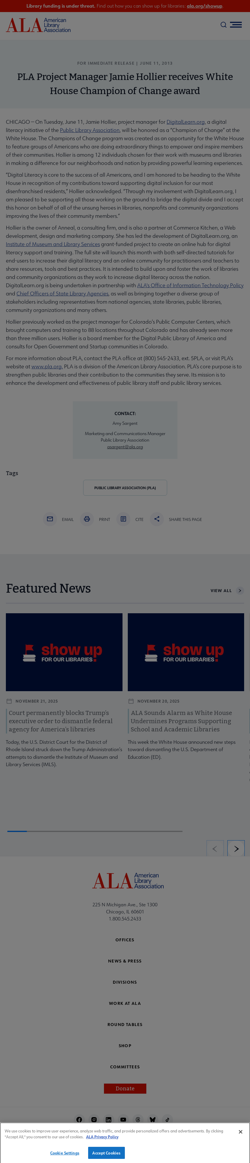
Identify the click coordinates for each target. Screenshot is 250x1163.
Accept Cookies (106, 1155)
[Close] (240, 1134)
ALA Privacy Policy (102, 1139)
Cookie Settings (64, 1155)
